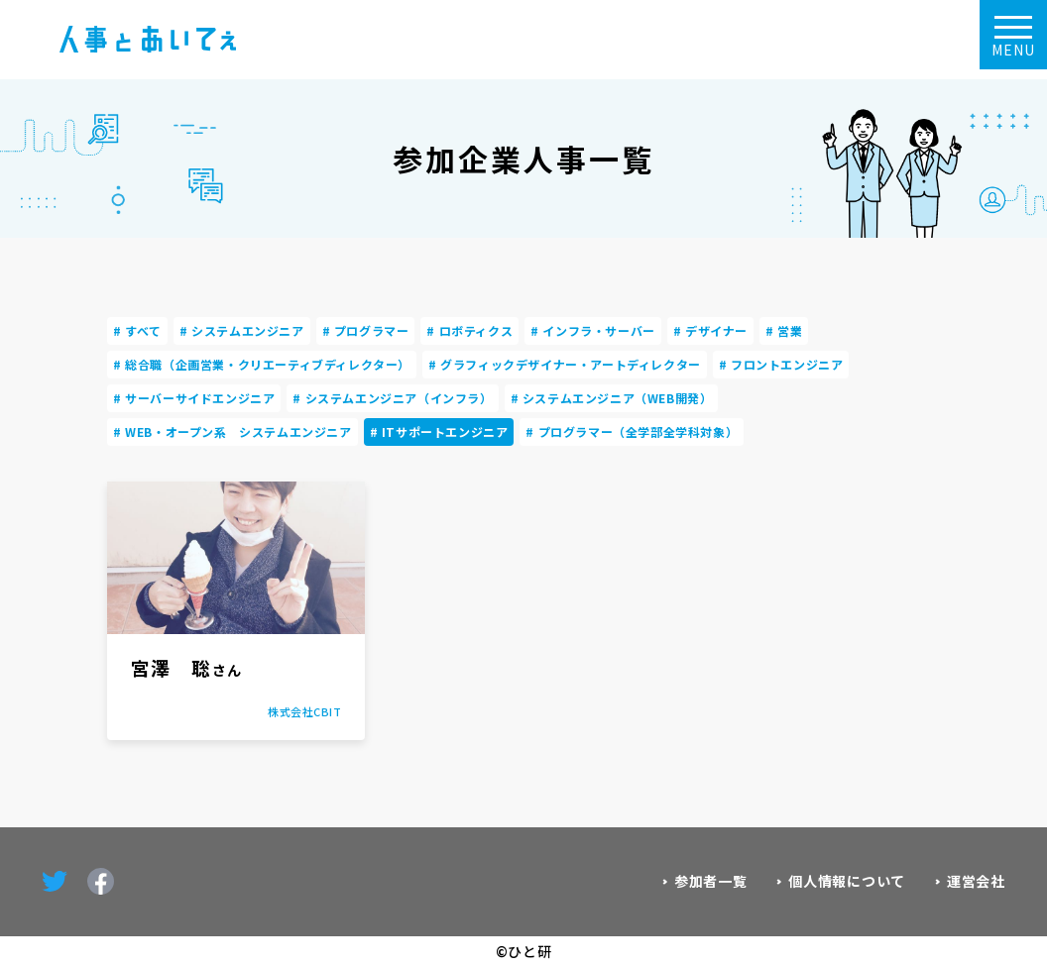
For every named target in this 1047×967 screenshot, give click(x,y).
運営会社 (976, 881)
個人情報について (846, 881)
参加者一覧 (711, 881)
